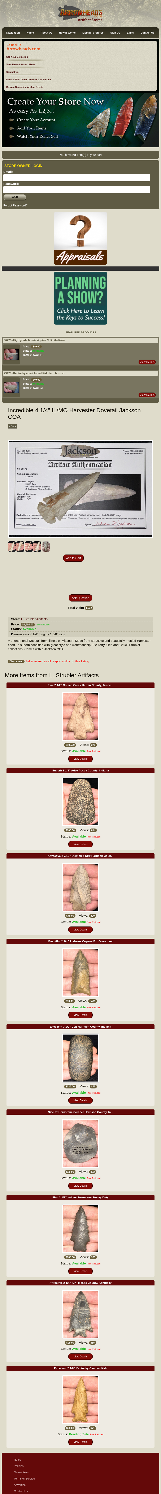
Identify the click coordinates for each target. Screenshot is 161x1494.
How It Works (67, 32)
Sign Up (115, 32)
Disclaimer (20, 1467)
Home (30, 32)
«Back (12, 426)
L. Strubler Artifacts (34, 589)
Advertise (20, 1454)
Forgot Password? (15, 205)
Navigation (13, 32)
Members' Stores (93, 32)
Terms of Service (24, 1448)
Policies (19, 1435)
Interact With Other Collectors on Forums (29, 79)
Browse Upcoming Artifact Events (24, 87)
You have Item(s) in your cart (80, 155)
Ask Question (80, 567)
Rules (17, 1429)
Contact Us (147, 32)
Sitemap (19, 1479)
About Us (46, 32)
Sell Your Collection (17, 57)
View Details (147, 362)
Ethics (18, 1473)
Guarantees (21, 1442)
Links (130, 32)
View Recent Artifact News (20, 64)
